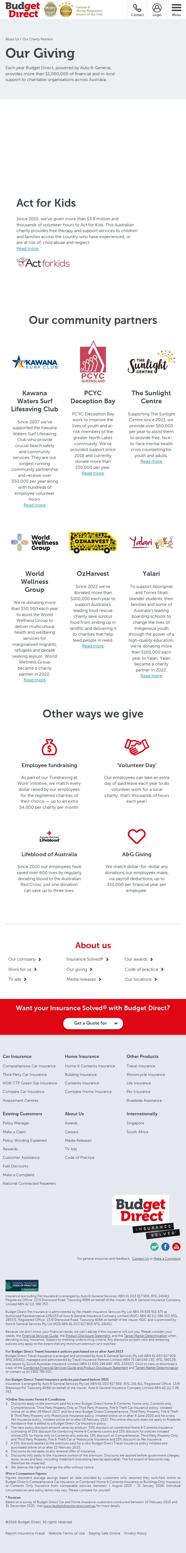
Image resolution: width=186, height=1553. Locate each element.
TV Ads (71, 1149)
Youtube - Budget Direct (176, 1247)
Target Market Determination (145, 1336)
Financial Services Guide (40, 1336)
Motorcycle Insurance (146, 1074)
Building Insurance (81, 1074)
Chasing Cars (154, 1247)
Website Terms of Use (67, 1533)
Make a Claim (14, 1132)
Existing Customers (22, 1114)
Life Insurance (139, 1083)
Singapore (135, 1123)
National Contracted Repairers (29, 1183)
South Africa (137, 1132)
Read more (27, 248)
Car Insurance (17, 1057)
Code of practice (141, 969)
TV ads (14, 979)
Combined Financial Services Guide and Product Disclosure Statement (75, 1368)
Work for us (19, 969)
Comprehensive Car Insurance (29, 1066)
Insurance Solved (84, 959)
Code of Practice (80, 1157)
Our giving (76, 969)
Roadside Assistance (144, 1100)
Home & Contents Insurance (90, 1066)
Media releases (81, 979)
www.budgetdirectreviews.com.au (69, 1506)
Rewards (10, 1149)
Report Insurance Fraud (25, 1533)
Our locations (138, 979)
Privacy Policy (135, 1533)
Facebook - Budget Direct (165, 1247)
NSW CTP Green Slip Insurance (30, 1083)
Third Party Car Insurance (25, 1074)
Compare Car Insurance (24, 1091)
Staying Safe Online (104, 1533)
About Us (74, 1114)
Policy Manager (16, 1123)
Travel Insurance (141, 1066)
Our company (22, 959)
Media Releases (78, 1140)
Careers (71, 1132)
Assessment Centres (20, 1100)
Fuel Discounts (15, 1166)
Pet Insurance (139, 1091)
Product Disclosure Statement (88, 1336)
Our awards (136, 959)
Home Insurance (82, 1057)
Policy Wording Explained (25, 1140)
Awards (71, 1123)
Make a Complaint (18, 1175)
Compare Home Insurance (88, 1091)
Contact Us (140, 1259)
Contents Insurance (82, 1083)
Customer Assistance (21, 1157)
